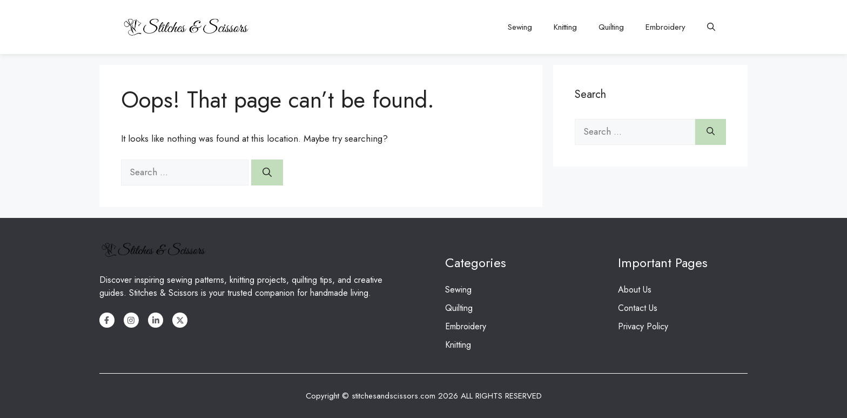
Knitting (565, 27)
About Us (634, 289)
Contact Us (637, 308)
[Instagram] (131, 320)
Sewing (520, 27)
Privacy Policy (643, 326)
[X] (179, 320)
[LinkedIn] (155, 320)
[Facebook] (107, 320)
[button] (711, 27)
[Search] (267, 172)
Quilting (611, 27)
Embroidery (665, 27)
